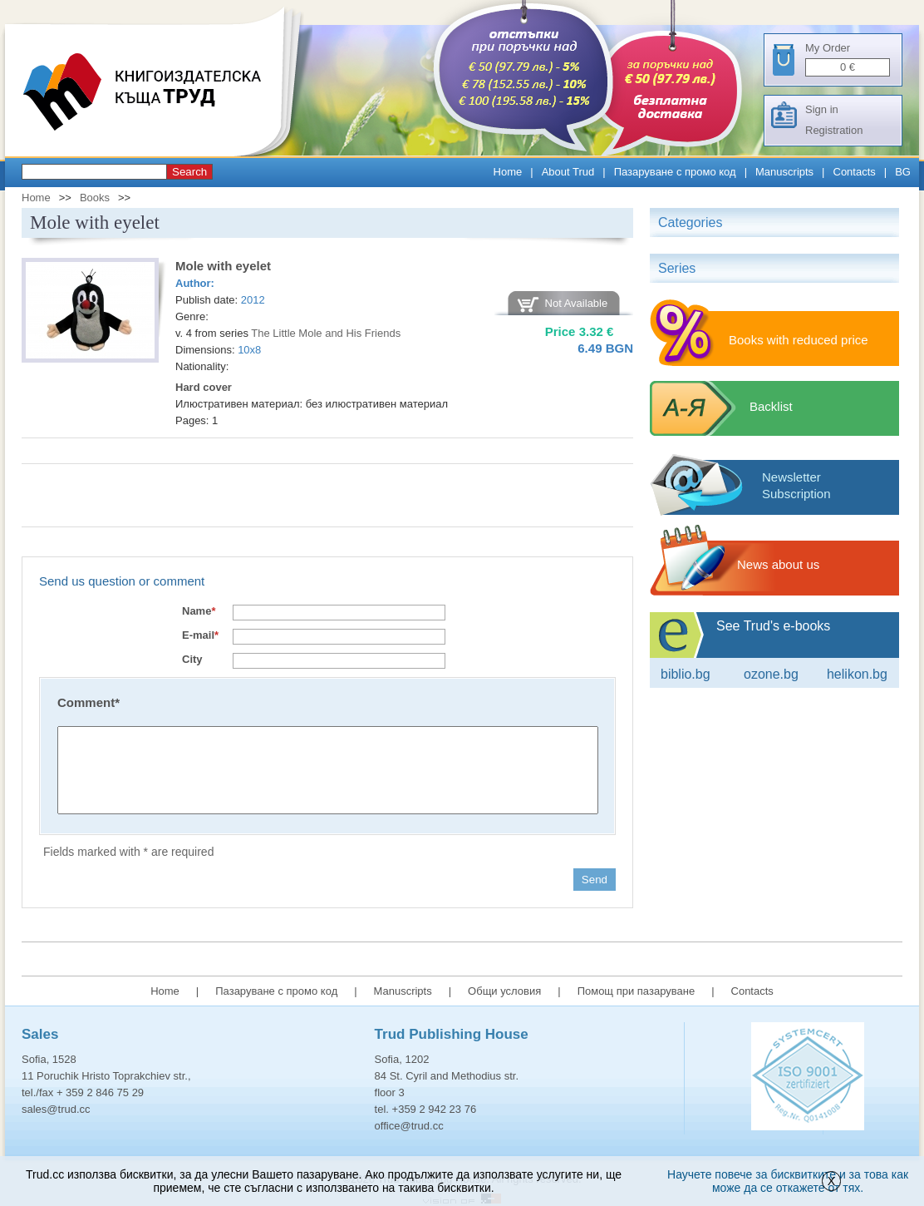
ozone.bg (771, 674)
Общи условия (504, 991)
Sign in (821, 109)
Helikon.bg (857, 674)
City (192, 659)
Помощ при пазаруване (636, 991)
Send (594, 879)
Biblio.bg (685, 674)
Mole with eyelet (223, 266)
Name (198, 611)
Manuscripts (784, 172)
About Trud (568, 172)
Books (95, 197)
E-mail (200, 635)
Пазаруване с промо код (675, 172)
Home (508, 172)
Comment (88, 702)
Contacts (854, 172)
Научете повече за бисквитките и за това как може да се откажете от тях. (787, 1181)
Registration (834, 130)
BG (903, 172)
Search (189, 172)
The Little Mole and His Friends (326, 333)
